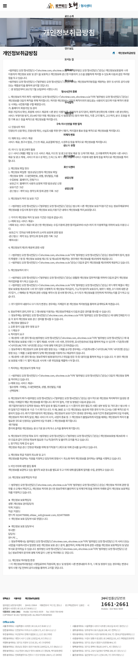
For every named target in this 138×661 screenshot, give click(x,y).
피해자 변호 (69, 134)
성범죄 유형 (69, 145)
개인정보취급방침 (32, 598)
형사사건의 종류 (69, 91)
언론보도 (69, 48)
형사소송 (69, 81)
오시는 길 (69, 59)
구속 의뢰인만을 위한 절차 (69, 124)
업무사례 (69, 70)
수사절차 (69, 102)
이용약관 (17, 598)
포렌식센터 (69, 156)
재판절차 (69, 113)
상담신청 (69, 177)
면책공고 (6, 598)
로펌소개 (69, 16)
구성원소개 (69, 37)
